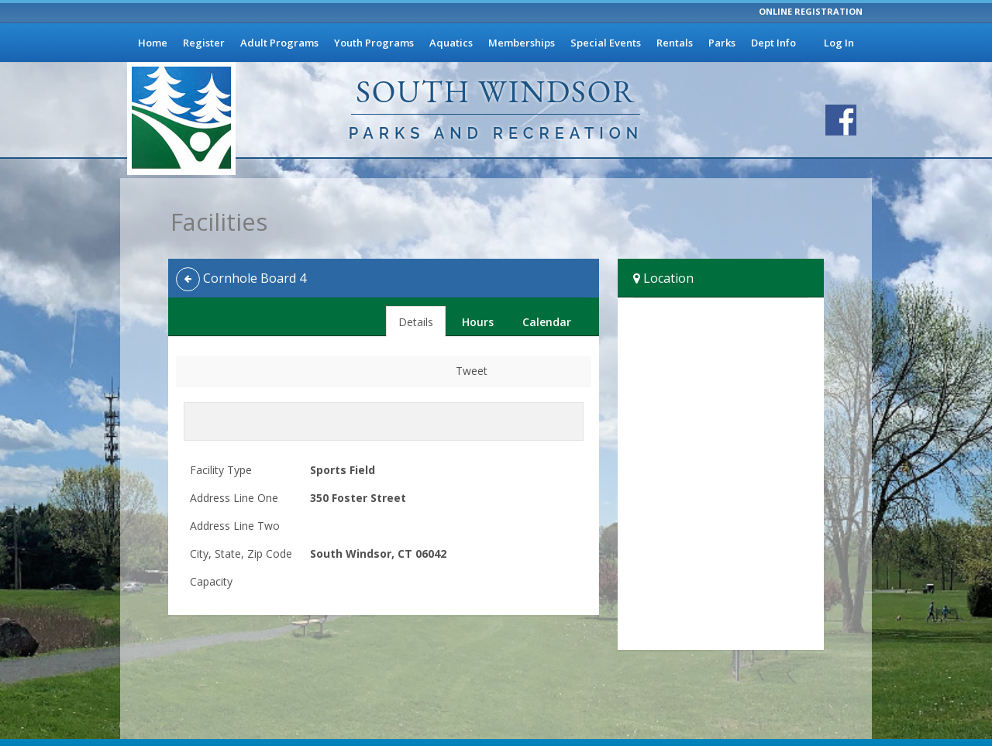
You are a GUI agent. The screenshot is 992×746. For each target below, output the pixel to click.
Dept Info (773, 43)
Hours (478, 322)
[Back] (188, 279)
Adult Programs (279, 43)
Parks (721, 43)
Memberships (521, 43)
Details (415, 322)
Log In (839, 43)
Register (204, 43)
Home (152, 43)
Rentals (674, 43)
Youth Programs (374, 43)
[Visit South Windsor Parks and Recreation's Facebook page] (840, 120)
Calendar (546, 322)
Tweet (471, 370)
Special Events (605, 43)
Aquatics (451, 43)
